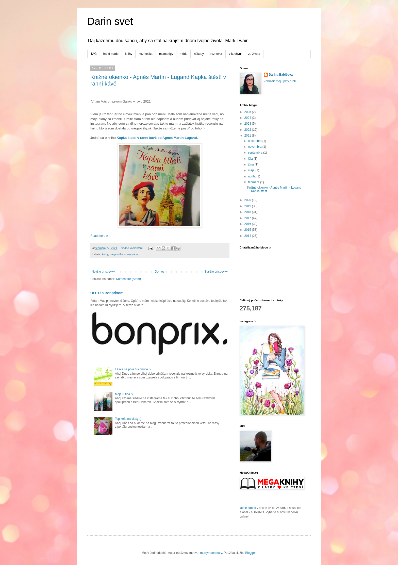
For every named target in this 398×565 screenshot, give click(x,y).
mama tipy (166, 54)
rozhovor (216, 54)
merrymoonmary (211, 553)
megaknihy (116, 254)
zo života (254, 54)
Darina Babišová (281, 74)
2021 (248, 135)
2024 (248, 118)
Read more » (99, 236)
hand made (111, 54)
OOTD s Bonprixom (106, 293)
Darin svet (110, 21)
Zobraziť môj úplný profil (280, 81)
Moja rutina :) (124, 394)
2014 (248, 236)
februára (254, 182)
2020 (248, 200)
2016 (248, 224)
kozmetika (146, 54)
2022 (248, 129)
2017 (248, 218)
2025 (248, 112)
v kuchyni (235, 54)
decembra (255, 141)
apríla (252, 176)
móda (183, 54)
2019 (248, 206)
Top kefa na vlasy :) (128, 419)
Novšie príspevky (103, 271)
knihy (128, 54)
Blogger (250, 553)
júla (251, 158)
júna (251, 164)
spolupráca (131, 254)
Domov (159, 271)
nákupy (199, 54)
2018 (248, 212)
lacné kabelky (249, 508)
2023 (248, 123)
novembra (255, 146)
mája (251, 170)
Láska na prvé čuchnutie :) (133, 369)
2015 (248, 229)
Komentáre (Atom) (128, 279)
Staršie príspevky (216, 271)
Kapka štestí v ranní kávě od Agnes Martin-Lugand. (157, 138)
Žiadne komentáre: (132, 248)
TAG (94, 54)
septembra (255, 152)
